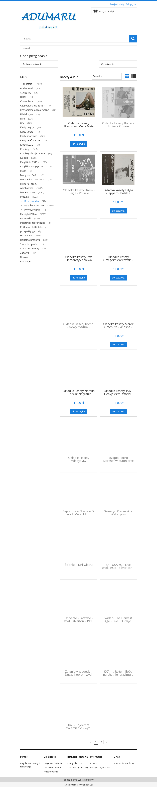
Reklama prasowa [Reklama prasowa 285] (30, 239)
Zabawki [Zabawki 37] (24, 252)
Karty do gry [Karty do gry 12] (27, 127)
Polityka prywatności (100, 767)
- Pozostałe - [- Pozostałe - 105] (27, 83)
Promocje (25, 261)
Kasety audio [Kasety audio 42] (31, 201)
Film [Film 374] (22, 118)
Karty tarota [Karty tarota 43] (26, 131)
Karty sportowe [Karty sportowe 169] (28, 136)
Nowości (25, 257)
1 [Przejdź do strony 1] (96, 742)
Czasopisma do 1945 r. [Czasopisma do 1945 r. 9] (32, 105)
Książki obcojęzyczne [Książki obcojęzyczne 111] (31, 166)
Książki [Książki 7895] (24, 157)
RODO (93, 763)
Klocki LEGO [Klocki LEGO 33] (26, 144)
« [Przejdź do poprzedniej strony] (90, 742)
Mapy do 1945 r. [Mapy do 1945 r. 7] (29, 175)
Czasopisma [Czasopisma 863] (27, 101)
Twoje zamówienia (53, 763)
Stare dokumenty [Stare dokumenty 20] (29, 248)
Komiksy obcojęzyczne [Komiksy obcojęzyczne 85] (32, 153)
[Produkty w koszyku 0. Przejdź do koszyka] (104, 11)
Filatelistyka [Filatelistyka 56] (26, 114)
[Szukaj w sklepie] (75, 38)
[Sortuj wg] (106, 76)
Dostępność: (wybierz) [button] (33, 64)
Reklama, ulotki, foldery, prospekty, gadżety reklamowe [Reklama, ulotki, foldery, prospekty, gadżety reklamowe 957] (33, 231)
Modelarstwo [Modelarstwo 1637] (27, 192)
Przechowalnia (51, 771)
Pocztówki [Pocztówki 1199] (25, 218)
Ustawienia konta (52, 767)
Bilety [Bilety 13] (23, 96)
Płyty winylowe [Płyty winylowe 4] (32, 209)
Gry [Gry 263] (22, 123)
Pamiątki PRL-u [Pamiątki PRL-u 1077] (28, 214)
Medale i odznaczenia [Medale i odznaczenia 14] (32, 179)
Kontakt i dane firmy (124, 763)
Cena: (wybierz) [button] (108, 64)
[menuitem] (27, 48)
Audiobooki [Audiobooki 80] (26, 88)
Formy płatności (75, 763)
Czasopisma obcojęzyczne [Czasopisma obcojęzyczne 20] (34, 109)
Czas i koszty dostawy (77, 767)
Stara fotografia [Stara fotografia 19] (28, 244)
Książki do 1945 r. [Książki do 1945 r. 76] (30, 162)
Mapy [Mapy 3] (23, 170)
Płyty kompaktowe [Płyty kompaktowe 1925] (34, 205)
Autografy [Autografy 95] (25, 92)
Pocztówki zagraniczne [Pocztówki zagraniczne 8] (32, 222)
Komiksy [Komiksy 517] (24, 149)
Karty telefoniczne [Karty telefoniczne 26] (30, 140)
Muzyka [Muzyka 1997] (24, 196)
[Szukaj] (133, 38)
